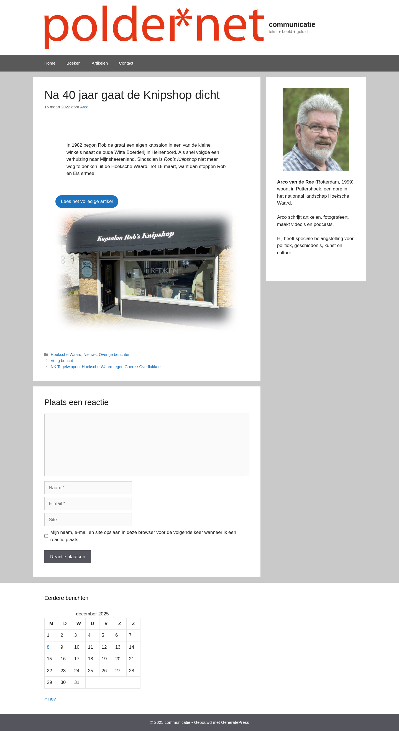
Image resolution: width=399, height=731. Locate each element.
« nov (50, 699)
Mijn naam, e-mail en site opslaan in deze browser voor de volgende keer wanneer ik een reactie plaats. (143, 536)
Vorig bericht (62, 360)
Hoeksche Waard (66, 354)
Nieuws (89, 354)
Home (49, 63)
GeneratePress (235, 722)
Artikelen (100, 63)
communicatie (292, 24)
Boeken (73, 63)
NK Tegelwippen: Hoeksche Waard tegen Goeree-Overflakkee (105, 367)
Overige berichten (115, 354)
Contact (126, 63)
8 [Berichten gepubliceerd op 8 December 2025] (48, 647)
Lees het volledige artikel (87, 201)
